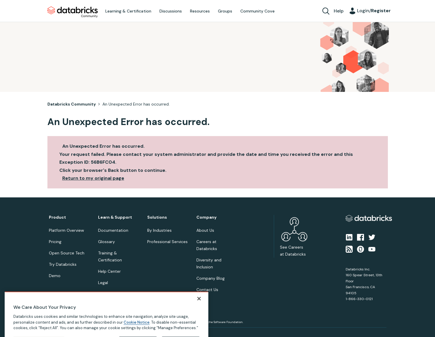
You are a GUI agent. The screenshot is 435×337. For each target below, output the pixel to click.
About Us (205, 230)
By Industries (159, 230)
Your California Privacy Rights (153, 334)
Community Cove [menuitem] (257, 11)
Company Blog (210, 278)
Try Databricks (63, 264)
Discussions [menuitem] (170, 11)
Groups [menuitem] (225, 11)
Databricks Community (72, 12)
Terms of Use (83, 334)
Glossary (106, 241)
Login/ (374, 11)
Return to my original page (93, 178)
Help (339, 11)
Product (57, 217)
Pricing (55, 241)
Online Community (116, 294)
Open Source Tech (66, 253)
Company (206, 217)
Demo (55, 275)
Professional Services (167, 241)
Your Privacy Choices (111, 334)
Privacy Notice (59, 334)
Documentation (113, 230)
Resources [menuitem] (200, 11)
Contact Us (207, 289)
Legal (103, 282)
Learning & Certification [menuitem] (128, 11)
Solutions (157, 217)
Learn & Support (115, 217)
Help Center (109, 271)
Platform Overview (66, 230)
